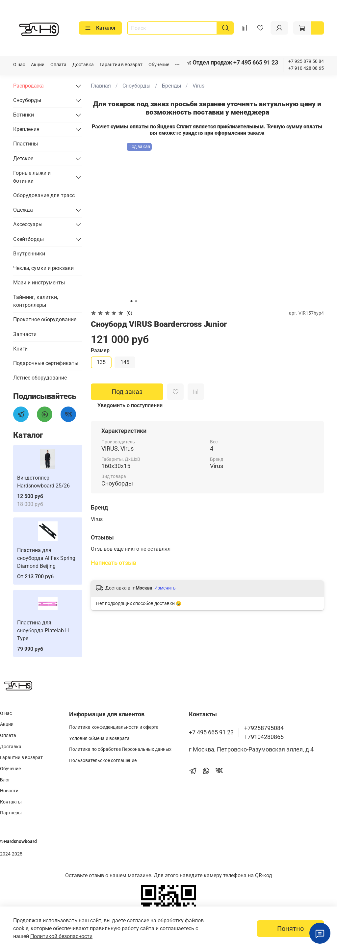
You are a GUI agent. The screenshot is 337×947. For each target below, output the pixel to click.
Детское (23, 158)
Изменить (165, 588)
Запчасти (25, 334)
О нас (19, 64)
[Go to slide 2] (136, 301)
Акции (37, 64)
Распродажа (28, 86)
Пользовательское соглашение (103, 760)
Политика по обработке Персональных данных (120, 749)
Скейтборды (28, 239)
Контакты (11, 802)
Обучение (158, 64)
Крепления (26, 129)
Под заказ (127, 392)
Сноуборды (136, 86)
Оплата (58, 64)
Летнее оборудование (40, 378)
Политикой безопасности (61, 936)
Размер (100, 350)
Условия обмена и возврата (99, 738)
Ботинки (23, 115)
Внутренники (29, 253)
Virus (198, 86)
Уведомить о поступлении (130, 405)
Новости (9, 791)
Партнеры (11, 813)
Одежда (23, 210)
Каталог (100, 28)
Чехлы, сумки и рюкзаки (43, 268)
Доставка (83, 64)
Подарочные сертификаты (45, 363)
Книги (20, 349)
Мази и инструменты (39, 282)
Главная (101, 86)
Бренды (171, 86)
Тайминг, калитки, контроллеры (35, 301)
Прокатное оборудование (44, 319)
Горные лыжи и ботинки (32, 177)
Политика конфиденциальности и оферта (114, 727)
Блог (5, 780)
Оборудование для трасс (44, 195)
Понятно (290, 929)
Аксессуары (27, 224)
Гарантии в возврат (121, 64)
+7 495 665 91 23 (255, 62)
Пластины (25, 144)
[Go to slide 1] (131, 301)
